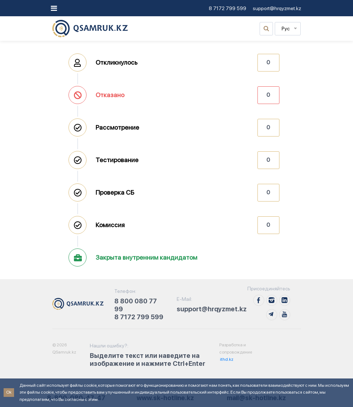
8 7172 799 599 (227, 8)
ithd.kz (226, 359)
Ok (9, 392)
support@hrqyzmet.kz (277, 8)
